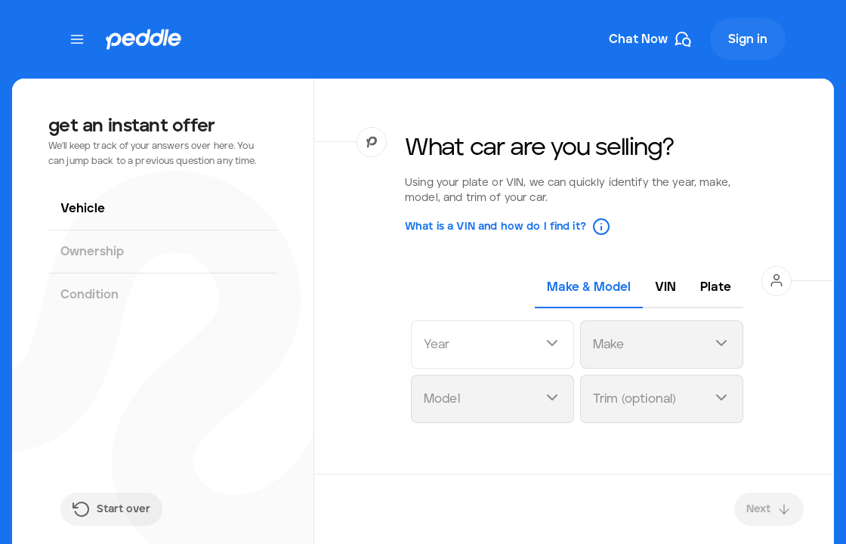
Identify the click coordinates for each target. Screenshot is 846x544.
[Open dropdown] (552, 345)
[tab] (589, 287)
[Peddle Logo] (143, 39)
